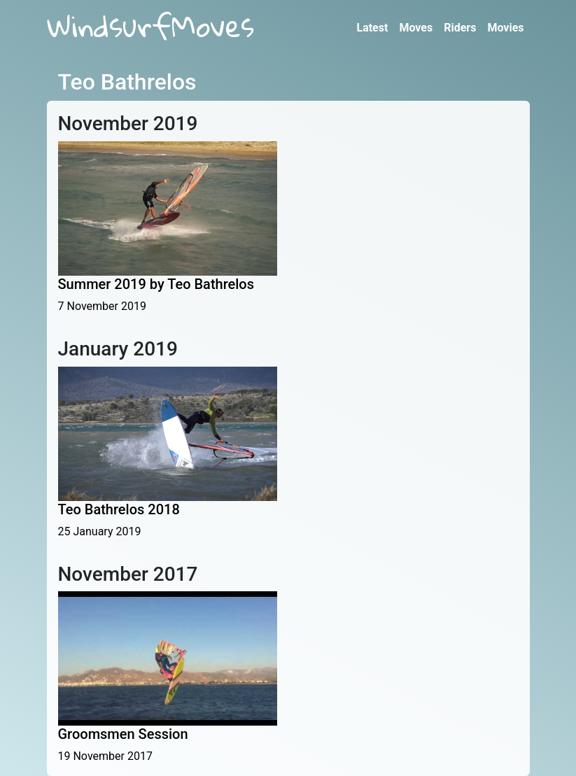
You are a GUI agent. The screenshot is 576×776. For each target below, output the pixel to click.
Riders (460, 27)
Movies (505, 27)
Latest (372, 27)
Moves (416, 27)
